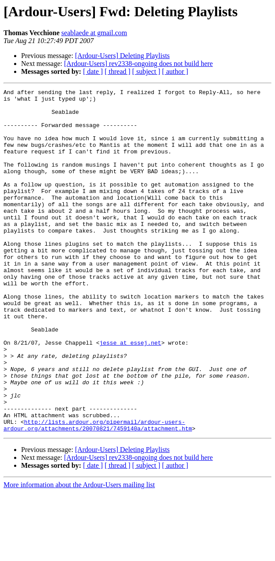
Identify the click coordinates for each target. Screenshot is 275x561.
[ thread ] (117, 71)
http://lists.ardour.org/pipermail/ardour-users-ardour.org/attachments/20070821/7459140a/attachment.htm (98, 493)
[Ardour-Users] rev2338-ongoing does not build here (138, 63)
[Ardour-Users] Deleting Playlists (122, 55)
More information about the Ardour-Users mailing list (79, 553)
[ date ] (93, 71)
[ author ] (175, 71)
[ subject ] (146, 71)
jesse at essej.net (130, 394)
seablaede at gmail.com (94, 32)
